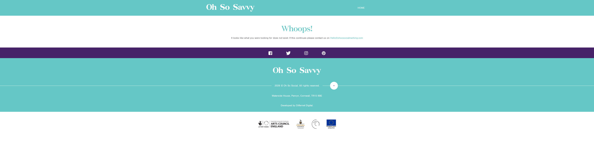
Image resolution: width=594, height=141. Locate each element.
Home (361, 8)
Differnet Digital (304, 105)
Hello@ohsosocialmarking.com (346, 38)
